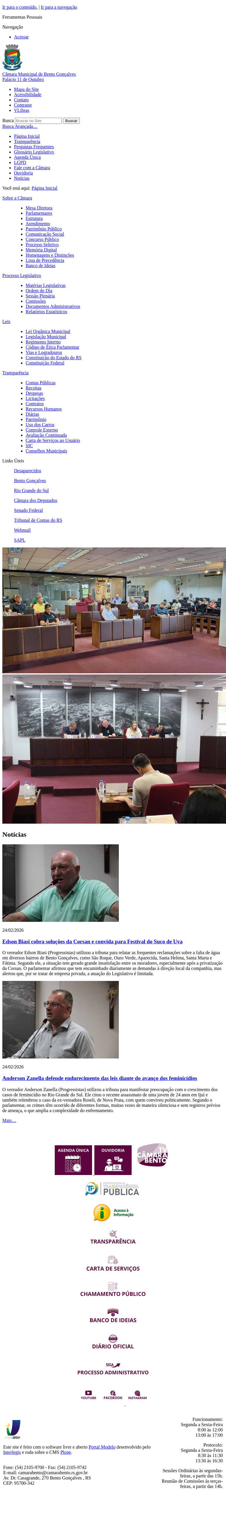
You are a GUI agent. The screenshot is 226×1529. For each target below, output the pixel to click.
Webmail (22, 530)
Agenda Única (27, 157)
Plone (65, 1452)
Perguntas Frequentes (34, 146)
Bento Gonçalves (30, 480)
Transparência (27, 141)
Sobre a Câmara (17, 197)
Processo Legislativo (21, 275)
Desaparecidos (27, 470)
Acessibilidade (27, 94)
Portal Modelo (102, 1447)
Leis (6, 321)
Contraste (23, 105)
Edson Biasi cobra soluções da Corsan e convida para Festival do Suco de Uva (92, 941)
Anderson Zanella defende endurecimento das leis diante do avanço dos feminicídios (99, 1078)
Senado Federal (28, 510)
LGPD (20, 162)
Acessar (21, 36)
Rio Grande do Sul (31, 490)
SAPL (19, 540)
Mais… (9, 1120)
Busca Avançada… (20, 126)
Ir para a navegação (59, 7)
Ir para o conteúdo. (20, 7)
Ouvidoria (23, 172)
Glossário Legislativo (34, 151)
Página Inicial (27, 136)
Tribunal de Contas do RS (38, 520)
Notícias (21, 178)
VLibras (21, 110)
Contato (21, 99)
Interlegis (12, 1452)
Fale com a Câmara (32, 167)
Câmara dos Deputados (35, 500)
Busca (8, 120)
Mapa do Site (26, 89)
